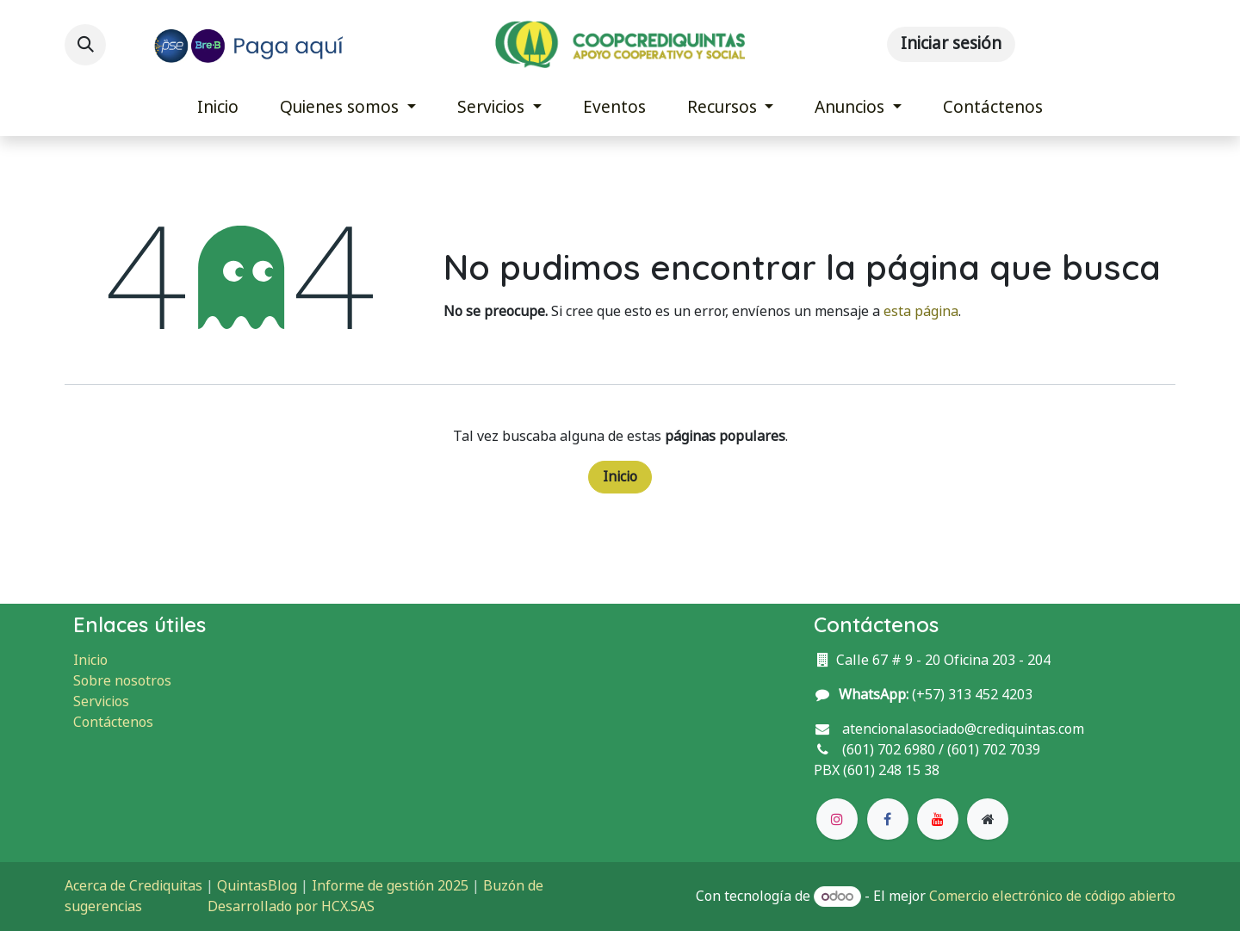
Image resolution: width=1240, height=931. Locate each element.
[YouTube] (937, 819)
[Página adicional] (987, 819)
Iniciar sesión (951, 43)
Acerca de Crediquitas (133, 885)
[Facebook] (887, 819)
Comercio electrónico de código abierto (1052, 896)
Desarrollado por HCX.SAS (291, 906)
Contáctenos (113, 722)
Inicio (620, 476)
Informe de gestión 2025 (390, 885)
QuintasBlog (257, 885)
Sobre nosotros (122, 680)
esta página (921, 311)
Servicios (101, 701)
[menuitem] (218, 108)
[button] (85, 44)
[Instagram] (837, 819)
